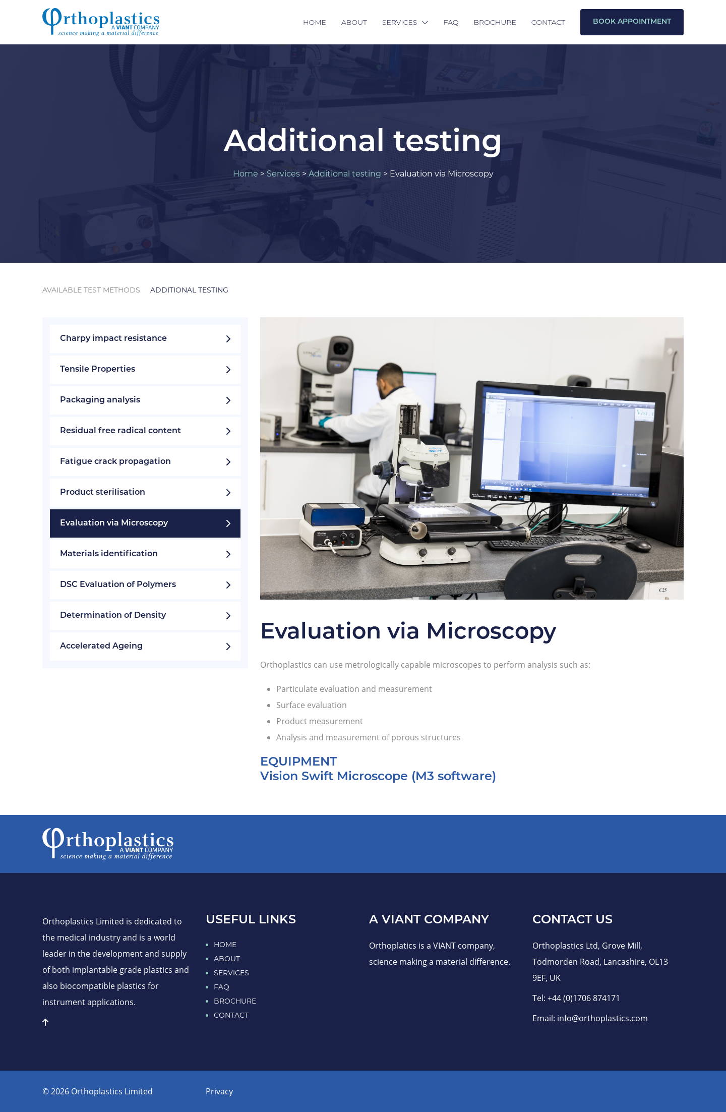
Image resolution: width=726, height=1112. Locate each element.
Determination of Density (145, 616)
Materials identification (145, 554)
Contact (548, 22)
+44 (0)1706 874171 (584, 998)
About (354, 22)
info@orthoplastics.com (602, 1018)
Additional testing (345, 174)
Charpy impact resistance (145, 339)
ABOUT (227, 958)
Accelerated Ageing (145, 646)
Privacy (219, 1091)
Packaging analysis (145, 400)
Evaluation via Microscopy (145, 523)
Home (314, 22)
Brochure (495, 22)
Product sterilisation (145, 493)
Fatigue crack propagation (145, 462)
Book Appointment (632, 22)
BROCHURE (235, 1001)
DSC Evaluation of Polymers (145, 585)
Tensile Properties (145, 370)
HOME (225, 944)
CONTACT (231, 1015)
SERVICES (231, 972)
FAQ (451, 22)
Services (405, 22)
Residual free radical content (145, 431)
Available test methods (91, 290)
